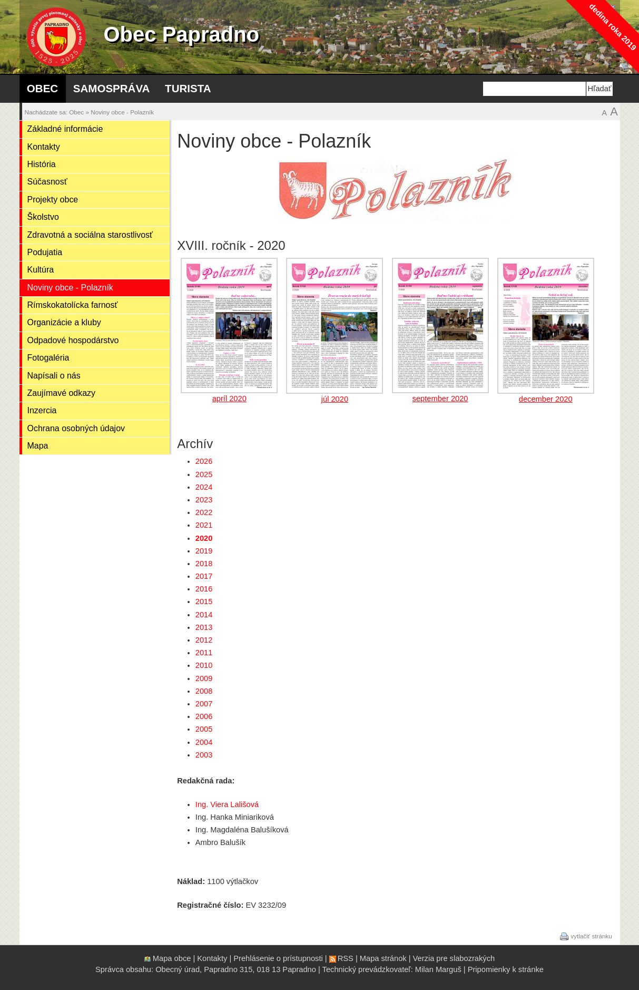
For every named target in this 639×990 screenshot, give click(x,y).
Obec (42, 88)
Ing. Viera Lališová (227, 804)
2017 (204, 576)
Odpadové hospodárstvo (73, 340)
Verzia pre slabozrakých (454, 958)
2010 (204, 665)
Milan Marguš (438, 969)
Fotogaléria (48, 357)
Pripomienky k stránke (506, 969)
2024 (204, 487)
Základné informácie (65, 128)
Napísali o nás (54, 375)
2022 (204, 512)
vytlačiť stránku (591, 935)
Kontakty (43, 146)
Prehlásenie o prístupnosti (277, 958)
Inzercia (42, 410)
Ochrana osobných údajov (76, 428)
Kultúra (40, 269)
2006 (204, 716)
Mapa (37, 445)
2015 (204, 601)
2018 (204, 563)
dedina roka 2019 (612, 27)
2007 (204, 704)
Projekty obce (52, 199)
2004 (204, 742)
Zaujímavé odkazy (61, 393)
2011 (204, 652)
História (41, 164)
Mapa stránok (383, 958)
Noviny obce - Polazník (122, 112)
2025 (204, 474)
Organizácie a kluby (64, 322)
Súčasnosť (47, 181)
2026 (204, 461)
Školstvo (43, 216)
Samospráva (111, 88)
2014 (204, 614)
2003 (204, 755)
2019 (204, 551)
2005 (204, 729)
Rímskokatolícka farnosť (72, 304)
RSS (345, 958)
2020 (204, 538)
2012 (204, 640)
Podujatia (45, 252)
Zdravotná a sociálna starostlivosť (90, 234)
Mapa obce (172, 958)
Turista (188, 88)
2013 (204, 627)
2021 (204, 525)
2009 (204, 678)
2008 (204, 691)
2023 (204, 500)
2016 (204, 589)
